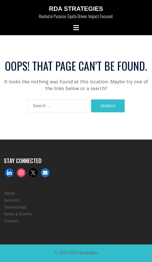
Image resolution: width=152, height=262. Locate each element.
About (9, 193)
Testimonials (15, 207)
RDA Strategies (76, 8)
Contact (11, 221)
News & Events (18, 214)
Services (12, 200)
